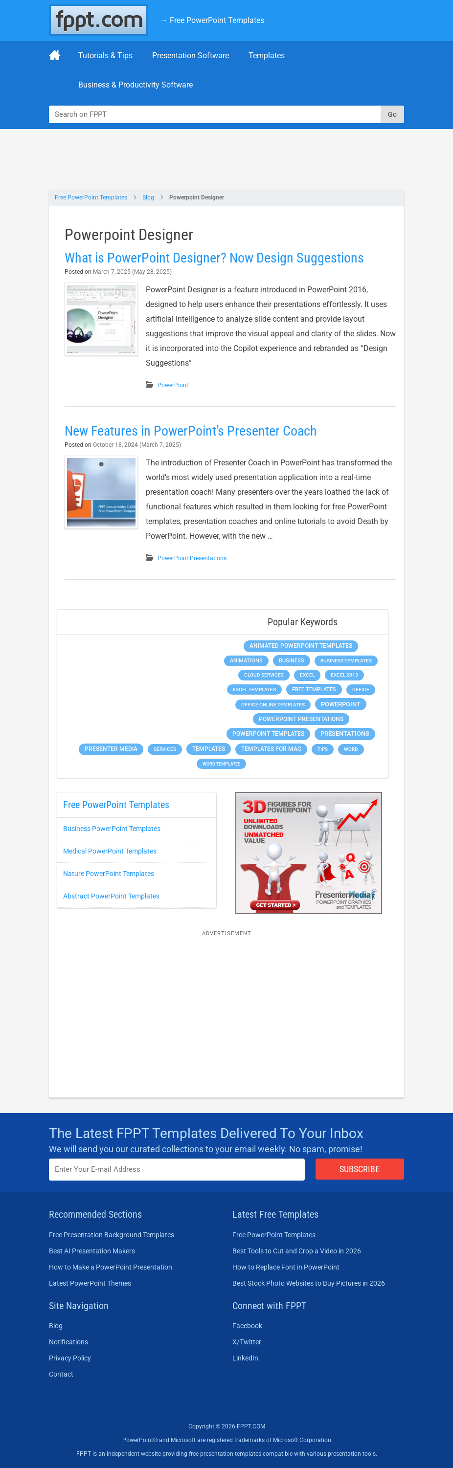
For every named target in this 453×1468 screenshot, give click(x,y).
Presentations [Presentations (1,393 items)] (344, 733)
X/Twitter (246, 1342)
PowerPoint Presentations (192, 558)
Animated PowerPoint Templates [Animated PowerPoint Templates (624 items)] (300, 645)
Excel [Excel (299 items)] (307, 675)
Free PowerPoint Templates (91, 197)
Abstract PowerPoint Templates (111, 896)
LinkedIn (245, 1358)
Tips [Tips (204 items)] (322, 749)
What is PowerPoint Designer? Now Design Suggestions (214, 258)
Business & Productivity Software (135, 84)
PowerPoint (173, 385)
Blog (148, 197)
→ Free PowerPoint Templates (212, 20)
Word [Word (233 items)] (351, 749)
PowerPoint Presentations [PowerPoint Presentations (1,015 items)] (301, 719)
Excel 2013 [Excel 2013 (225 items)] (344, 675)
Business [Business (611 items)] (291, 660)
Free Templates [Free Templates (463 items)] (314, 689)
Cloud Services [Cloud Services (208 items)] (264, 675)
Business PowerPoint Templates (111, 829)
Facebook (247, 1326)
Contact (61, 1374)
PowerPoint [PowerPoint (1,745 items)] (341, 704)
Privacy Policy (70, 1358)
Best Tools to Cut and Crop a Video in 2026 (296, 1251)
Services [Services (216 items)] (165, 749)
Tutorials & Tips (105, 55)
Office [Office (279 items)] (360, 689)
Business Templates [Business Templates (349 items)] (346, 660)
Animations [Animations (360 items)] (246, 660)
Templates (267, 55)
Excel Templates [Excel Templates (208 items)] (254, 689)
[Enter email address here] (177, 1170)
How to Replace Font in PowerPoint (286, 1267)
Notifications (68, 1342)
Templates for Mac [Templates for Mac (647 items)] (271, 748)
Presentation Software (190, 55)
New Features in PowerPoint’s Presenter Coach (191, 431)
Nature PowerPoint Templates (108, 873)
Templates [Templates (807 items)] (208, 748)
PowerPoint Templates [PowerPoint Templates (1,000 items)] (268, 733)
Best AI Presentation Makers (92, 1251)
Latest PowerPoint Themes (90, 1283)
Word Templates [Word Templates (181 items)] (221, 764)
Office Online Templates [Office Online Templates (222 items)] (273, 704)
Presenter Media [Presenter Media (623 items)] (111, 748)
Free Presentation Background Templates (111, 1235)
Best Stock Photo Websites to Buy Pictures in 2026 (308, 1283)
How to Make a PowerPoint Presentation (110, 1267)
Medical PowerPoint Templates (110, 851)
